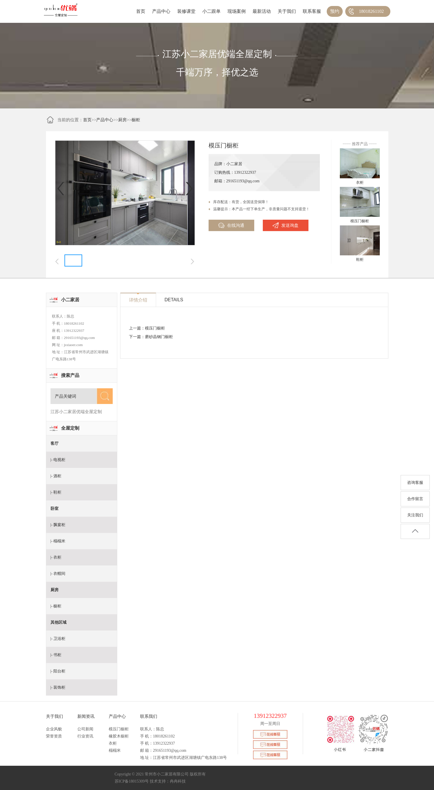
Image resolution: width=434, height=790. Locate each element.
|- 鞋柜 (56, 492)
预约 (334, 11)
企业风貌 (54, 729)
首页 (140, 11)
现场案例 (236, 11)
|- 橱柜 (56, 606)
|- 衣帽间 (58, 573)
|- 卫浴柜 (58, 639)
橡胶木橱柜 (119, 736)
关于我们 (287, 11)
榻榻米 (115, 750)
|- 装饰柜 (58, 687)
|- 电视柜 (58, 460)
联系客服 (312, 11)
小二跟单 (211, 11)
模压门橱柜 (155, 328)
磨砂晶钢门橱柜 (159, 337)
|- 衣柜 (56, 557)
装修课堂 (186, 11)
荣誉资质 (54, 736)
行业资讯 (85, 736)
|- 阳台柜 (58, 671)
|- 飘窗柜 (58, 525)
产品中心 (161, 11)
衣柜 (113, 743)
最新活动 (262, 11)
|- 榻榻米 (58, 541)
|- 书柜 (56, 655)
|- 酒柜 (56, 476)
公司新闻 (85, 729)
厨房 (122, 120)
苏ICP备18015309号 (132, 781)
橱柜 (136, 120)
